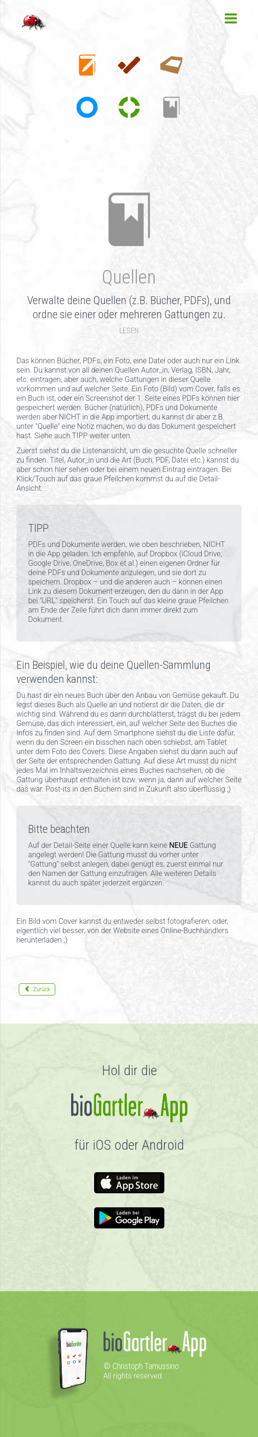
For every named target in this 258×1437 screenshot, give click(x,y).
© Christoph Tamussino (141, 1366)
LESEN (129, 330)
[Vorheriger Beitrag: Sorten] (37, 989)
